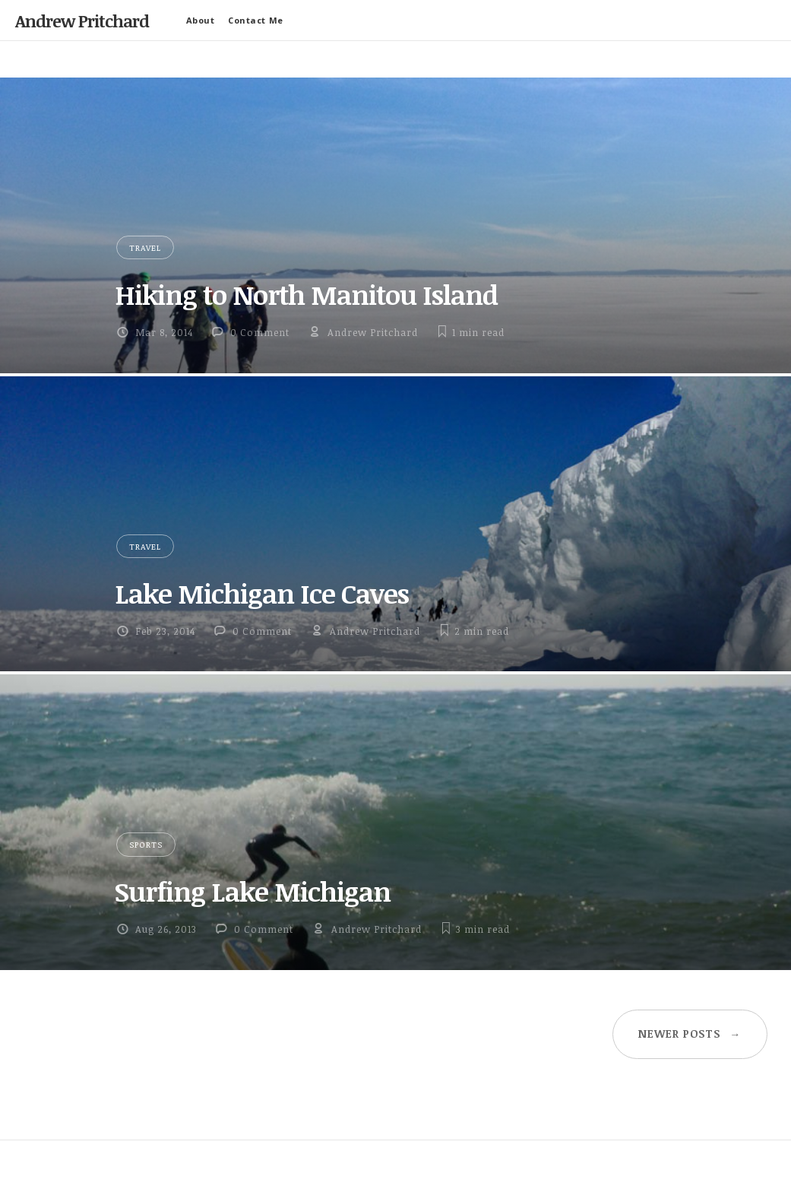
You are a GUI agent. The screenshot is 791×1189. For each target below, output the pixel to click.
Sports (146, 844)
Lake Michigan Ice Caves (262, 593)
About (200, 20)
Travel (145, 247)
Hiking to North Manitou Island (306, 294)
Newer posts (689, 1033)
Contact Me (255, 20)
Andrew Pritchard (82, 20)
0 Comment (260, 332)
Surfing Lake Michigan (253, 891)
